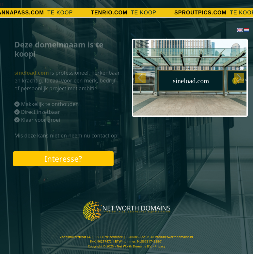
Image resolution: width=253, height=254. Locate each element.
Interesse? (63, 158)
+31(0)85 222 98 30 (140, 237)
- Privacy (159, 246)
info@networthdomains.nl (173, 237)
